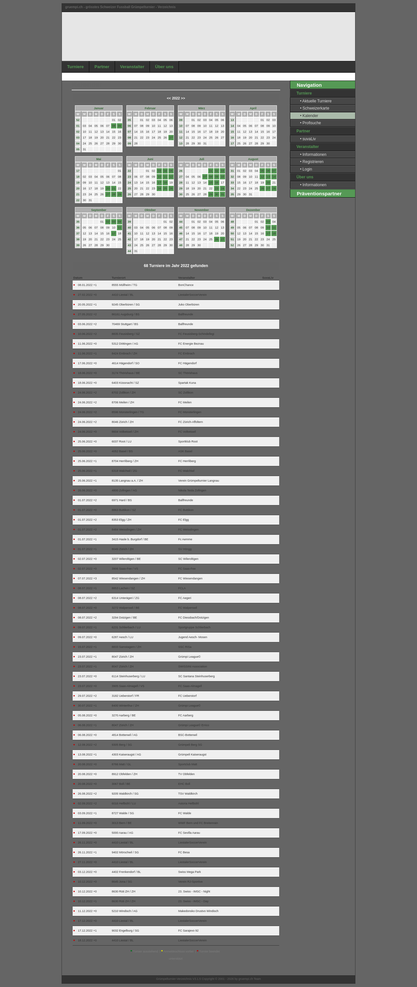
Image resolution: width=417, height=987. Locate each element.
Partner (101, 66)
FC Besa (184, 852)
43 (129, 245)
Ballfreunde (185, 314)
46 (180, 233)
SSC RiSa (185, 647)
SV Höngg (185, 549)
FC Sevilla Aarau (189, 832)
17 (232, 143)
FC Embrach (186, 353)
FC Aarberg (185, 715)
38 (77, 239)
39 (77, 245)
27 (180, 176)
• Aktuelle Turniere (316, 101)
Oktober (150, 210)
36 (77, 227)
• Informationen (313, 154)
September (99, 210)
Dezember (253, 210)
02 (77, 131)
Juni (150, 159)
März (201, 108)
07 (129, 131)
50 (232, 233)
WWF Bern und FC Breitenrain (198, 823)
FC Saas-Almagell (190, 686)
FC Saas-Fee (187, 568)
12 (180, 137)
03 (77, 137)
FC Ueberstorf (187, 695)
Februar (150, 108)
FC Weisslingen (188, 529)
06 (129, 125)
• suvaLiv (308, 139)
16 (232, 137)
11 (180, 131)
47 (180, 239)
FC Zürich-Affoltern (190, 422)
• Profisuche (310, 123)
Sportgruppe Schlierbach (194, 627)
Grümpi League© (189, 656)
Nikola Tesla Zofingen (192, 490)
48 (180, 245)
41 (129, 233)
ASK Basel (185, 451)
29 (180, 188)
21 (77, 194)
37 (77, 233)
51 (232, 239)
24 (129, 182)
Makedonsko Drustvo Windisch (198, 911)
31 (232, 170)
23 (129, 176)
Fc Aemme (185, 539)
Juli (201, 159)
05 (77, 149)
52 (77, 120)
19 (77, 182)
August (253, 159)
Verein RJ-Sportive (190, 881)
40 (129, 227)
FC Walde (184, 813)
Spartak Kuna (187, 382)
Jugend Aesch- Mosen (192, 637)
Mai (98, 159)
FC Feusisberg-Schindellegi (196, 334)
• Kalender (309, 115)
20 (77, 188)
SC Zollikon (185, 392)
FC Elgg (183, 519)
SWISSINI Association (192, 666)
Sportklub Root (188, 441)
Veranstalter (132, 66)
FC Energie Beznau (191, 343)
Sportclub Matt (187, 764)
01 (77, 125)
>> (183, 98)
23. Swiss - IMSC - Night (194, 891)
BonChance (186, 285)
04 (77, 143)
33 (232, 182)
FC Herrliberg (187, 461)
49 (232, 227)
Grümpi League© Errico (193, 725)
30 (180, 194)
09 (129, 143)
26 (129, 194)
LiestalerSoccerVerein (192, 294)
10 (180, 125)
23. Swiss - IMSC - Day (193, 901)
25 (129, 188)
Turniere (75, 66)
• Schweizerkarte (314, 108)
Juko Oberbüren (188, 304)
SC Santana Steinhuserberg (196, 676)
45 (180, 227)
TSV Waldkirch (187, 793)
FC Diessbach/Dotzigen (193, 617)
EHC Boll (184, 783)
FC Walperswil (187, 607)
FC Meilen (185, 402)
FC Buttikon (186, 510)
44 (129, 251)
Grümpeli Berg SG (190, 744)
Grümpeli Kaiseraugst (192, 754)
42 (129, 239)
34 (232, 188)
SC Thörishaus (187, 373)
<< (169, 98)
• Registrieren (312, 161)
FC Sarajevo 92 (188, 930)
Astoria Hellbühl (188, 803)
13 (180, 143)
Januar (99, 108)
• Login (306, 169)
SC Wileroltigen (188, 559)
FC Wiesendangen (190, 578)
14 (232, 125)
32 (232, 176)
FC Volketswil (187, 431)
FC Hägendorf (187, 363)
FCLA (182, 588)
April (253, 108)
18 (77, 176)
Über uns (164, 66)
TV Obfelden (186, 774)
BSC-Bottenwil (187, 735)
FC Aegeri (184, 598)
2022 (176, 98)
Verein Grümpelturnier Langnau (198, 480)
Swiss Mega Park (189, 872)
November (201, 210)
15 (232, 131)
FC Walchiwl (186, 470)
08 (129, 137)
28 (180, 182)
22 (77, 200)
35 (232, 194)
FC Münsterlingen (189, 412)
